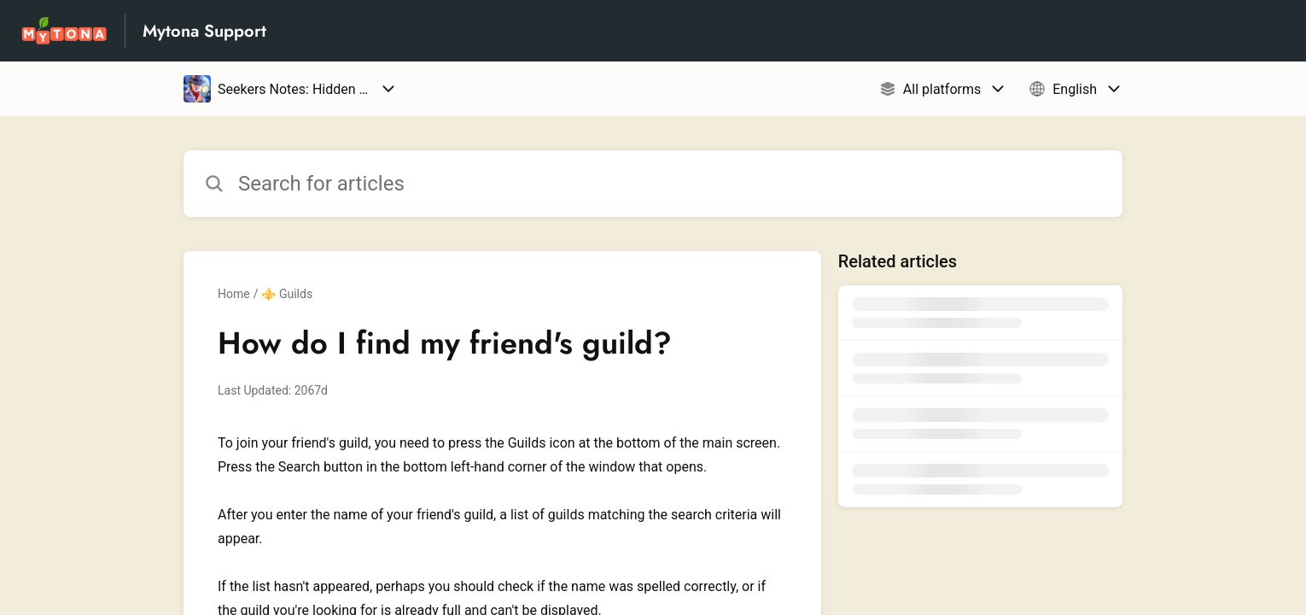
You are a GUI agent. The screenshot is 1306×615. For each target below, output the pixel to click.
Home (234, 294)
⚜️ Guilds (286, 294)
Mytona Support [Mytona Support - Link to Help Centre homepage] (204, 31)
